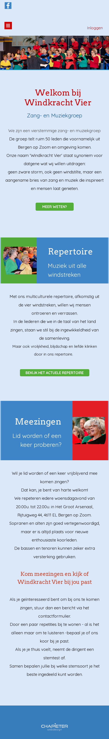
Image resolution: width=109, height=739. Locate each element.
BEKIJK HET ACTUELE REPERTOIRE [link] (55, 373)
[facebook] (8, 5)
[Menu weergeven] (8, 25)
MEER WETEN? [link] (54, 206)
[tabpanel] (54, 160)
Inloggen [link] (95, 27)
